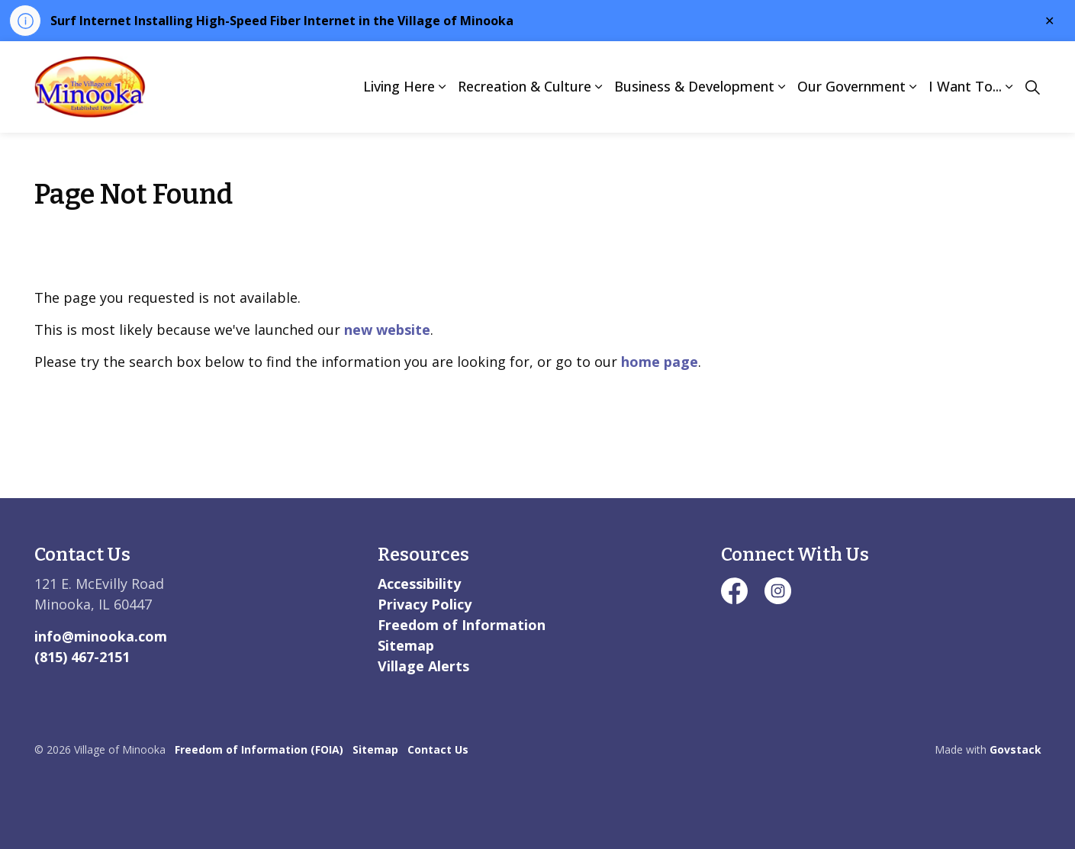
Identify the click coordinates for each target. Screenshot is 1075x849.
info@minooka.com (100, 636)
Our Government (851, 86)
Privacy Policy (425, 604)
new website (387, 329)
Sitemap (406, 645)
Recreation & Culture (524, 86)
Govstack (1015, 749)
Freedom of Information (462, 625)
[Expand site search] (1033, 87)
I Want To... (965, 86)
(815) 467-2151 (82, 657)
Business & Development (694, 86)
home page (659, 361)
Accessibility (419, 583)
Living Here (399, 86)
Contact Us (437, 749)
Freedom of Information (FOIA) (259, 749)
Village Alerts (423, 666)
